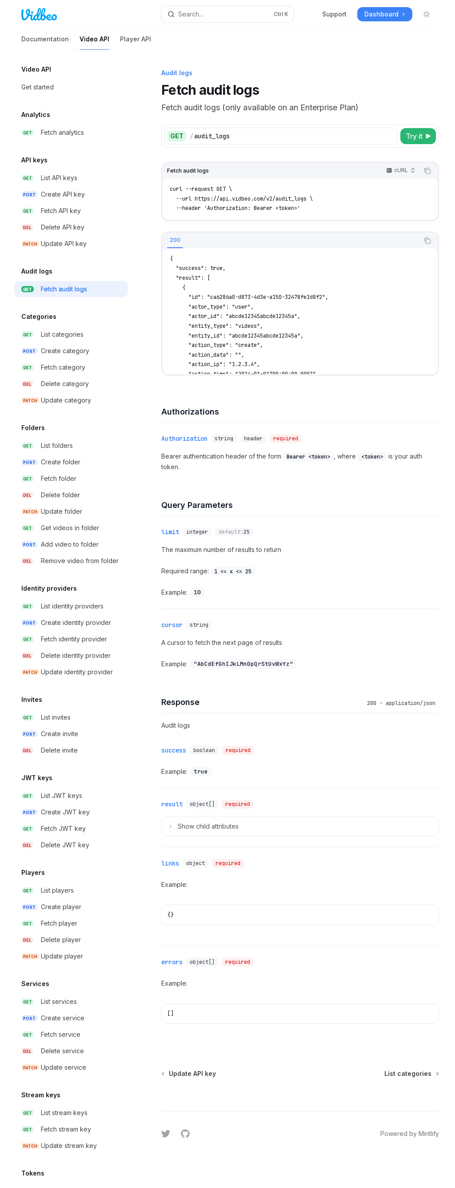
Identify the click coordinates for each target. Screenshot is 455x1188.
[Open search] (227, 14)
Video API (94, 42)
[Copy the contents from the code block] (427, 171)
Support (334, 14)
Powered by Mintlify (409, 1133)
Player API (135, 42)
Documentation (45, 42)
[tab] (175, 240)
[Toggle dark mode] (426, 14)
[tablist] (290, 240)
